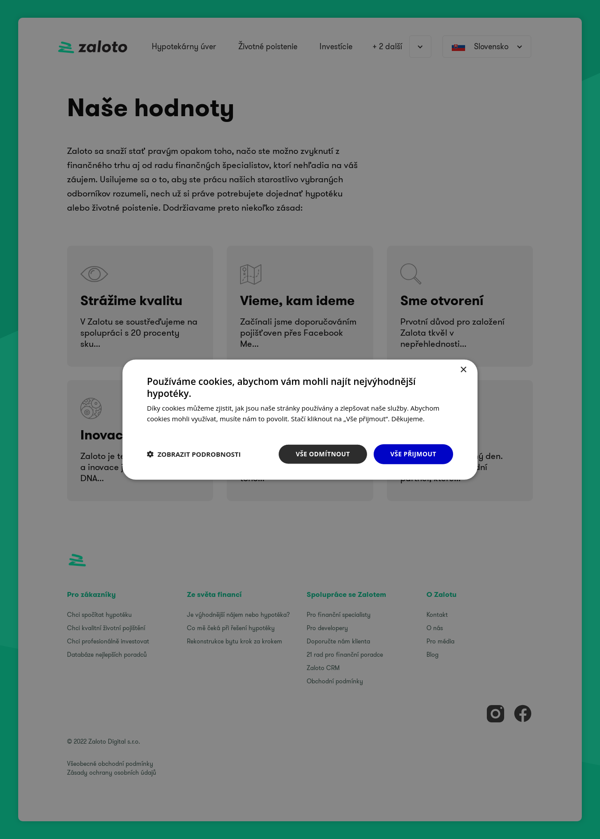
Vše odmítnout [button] (323, 454)
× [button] (463, 370)
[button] (194, 454)
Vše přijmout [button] (413, 454)
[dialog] (300, 419)
